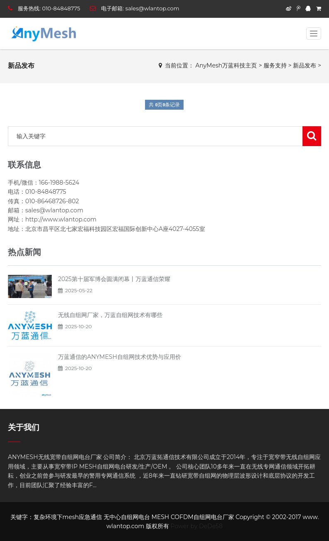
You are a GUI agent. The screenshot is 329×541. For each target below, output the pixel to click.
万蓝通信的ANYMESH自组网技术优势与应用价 (119, 357)
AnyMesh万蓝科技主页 (226, 65)
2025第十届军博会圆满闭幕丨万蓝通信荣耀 (114, 279)
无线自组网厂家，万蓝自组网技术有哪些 (110, 315)
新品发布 (304, 65)
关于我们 (23, 427)
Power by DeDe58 (197, 526)
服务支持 (275, 65)
